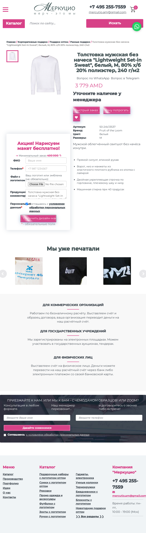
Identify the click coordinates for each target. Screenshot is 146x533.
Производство (13, 479)
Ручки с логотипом (52, 516)
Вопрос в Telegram (124, 78)
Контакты (9, 497)
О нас (6, 492)
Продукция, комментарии (16, 193)
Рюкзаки (45, 490)
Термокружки (85, 487)
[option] (29, 273)
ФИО (16, 160)
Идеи (6, 488)
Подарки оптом (59, 42)
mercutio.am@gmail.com (107, 12)
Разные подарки (80, 42)
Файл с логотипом (16, 178)
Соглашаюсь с (47, 207)
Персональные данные (16, 205)
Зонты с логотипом (52, 512)
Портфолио (11, 483)
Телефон (16, 168)
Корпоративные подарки (33, 42)
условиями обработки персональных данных (47, 207)
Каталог (14, 23)
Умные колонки (87, 482)
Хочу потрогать (117, 110)
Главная (11, 42)
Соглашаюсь (46, 435)
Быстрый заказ (86, 110)
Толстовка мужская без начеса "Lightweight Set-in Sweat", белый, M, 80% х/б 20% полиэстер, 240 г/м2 (46, 194)
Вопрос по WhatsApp (92, 78)
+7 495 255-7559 (107, 7)
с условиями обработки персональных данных (57, 434)
